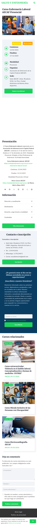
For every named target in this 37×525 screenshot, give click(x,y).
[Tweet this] (14, 189)
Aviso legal (18, 512)
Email (6, 313)
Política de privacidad (18, 515)
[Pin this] (23, 189)
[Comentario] (18, 474)
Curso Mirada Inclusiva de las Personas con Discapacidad (17, 409)
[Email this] (5, 189)
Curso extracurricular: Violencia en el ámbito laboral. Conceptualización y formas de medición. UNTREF (18, 369)
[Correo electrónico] (18, 489)
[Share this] (9, 189)
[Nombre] (18, 484)
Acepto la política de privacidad (16, 320)
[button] (34, 3)
